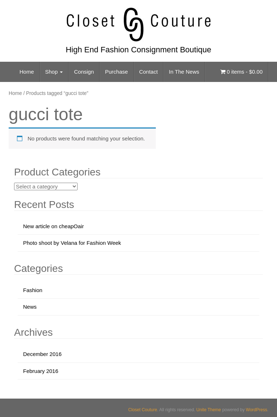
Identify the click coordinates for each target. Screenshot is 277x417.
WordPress (256, 409)
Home (26, 72)
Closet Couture (142, 409)
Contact (148, 72)
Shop (54, 72)
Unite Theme (208, 409)
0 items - (241, 72)
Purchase (116, 72)
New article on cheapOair (53, 226)
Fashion (32, 290)
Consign (84, 72)
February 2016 (40, 371)
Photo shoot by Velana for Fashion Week (72, 243)
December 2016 (42, 354)
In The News (184, 72)
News (30, 307)
